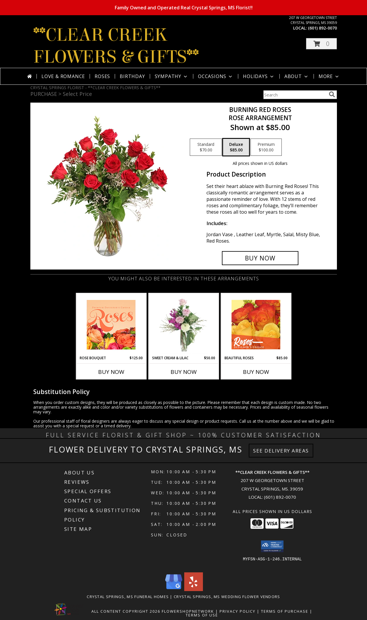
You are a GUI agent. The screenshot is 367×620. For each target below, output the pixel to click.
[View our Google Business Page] (173, 589)
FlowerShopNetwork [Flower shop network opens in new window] (188, 611)
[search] (332, 94)
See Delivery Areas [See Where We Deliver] (281, 450)
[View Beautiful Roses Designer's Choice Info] (256, 324)
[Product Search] (295, 95)
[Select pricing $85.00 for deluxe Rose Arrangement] (236, 147)
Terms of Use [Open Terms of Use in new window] (202, 615)
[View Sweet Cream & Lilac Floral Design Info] (183, 324)
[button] (321, 43)
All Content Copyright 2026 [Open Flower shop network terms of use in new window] (125, 611)
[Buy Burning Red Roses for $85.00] (260, 258)
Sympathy (171, 76)
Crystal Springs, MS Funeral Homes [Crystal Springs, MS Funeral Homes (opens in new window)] (128, 596)
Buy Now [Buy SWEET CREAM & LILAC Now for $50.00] (184, 372)
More (329, 76)
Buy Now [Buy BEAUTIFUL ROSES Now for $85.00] (256, 372)
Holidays (258, 76)
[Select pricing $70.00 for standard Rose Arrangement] (206, 147)
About (296, 76)
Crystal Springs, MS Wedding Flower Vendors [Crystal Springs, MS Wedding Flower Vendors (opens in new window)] (227, 596)
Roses (102, 76)
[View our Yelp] (193, 589)
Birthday (132, 76)
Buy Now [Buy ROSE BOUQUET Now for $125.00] (111, 372)
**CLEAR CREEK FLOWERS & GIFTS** (116, 46)
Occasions (215, 76)
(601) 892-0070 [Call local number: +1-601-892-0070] (322, 28)
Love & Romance (63, 76)
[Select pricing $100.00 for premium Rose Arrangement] (266, 147)
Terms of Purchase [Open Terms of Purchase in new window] (284, 611)
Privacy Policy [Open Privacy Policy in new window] (237, 611)
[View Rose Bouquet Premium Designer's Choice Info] (111, 324)
